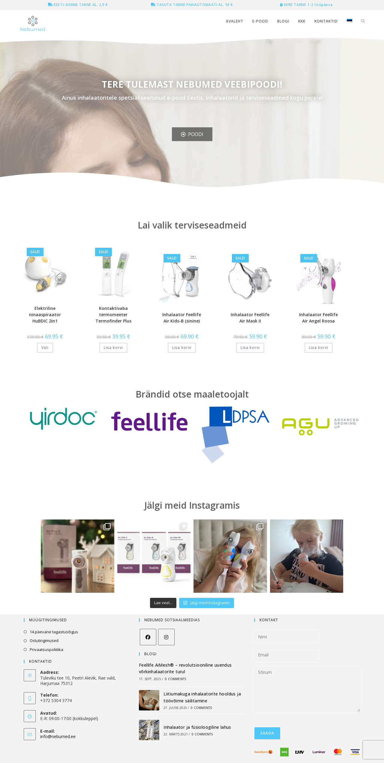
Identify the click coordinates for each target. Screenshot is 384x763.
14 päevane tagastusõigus (54, 631)
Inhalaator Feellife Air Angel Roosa (318, 318)
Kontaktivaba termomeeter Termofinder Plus (113, 314)
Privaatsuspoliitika (46, 649)
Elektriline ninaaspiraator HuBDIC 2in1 (45, 314)
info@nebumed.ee (58, 736)
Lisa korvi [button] (113, 347)
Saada (267, 733)
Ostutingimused (44, 640)
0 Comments (175, 679)
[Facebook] (148, 637)
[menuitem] (349, 21)
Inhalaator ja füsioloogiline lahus (197, 727)
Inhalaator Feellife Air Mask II (250, 318)
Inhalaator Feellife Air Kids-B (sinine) (181, 318)
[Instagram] (166, 637)
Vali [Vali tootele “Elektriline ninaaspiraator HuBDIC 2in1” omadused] (45, 347)
